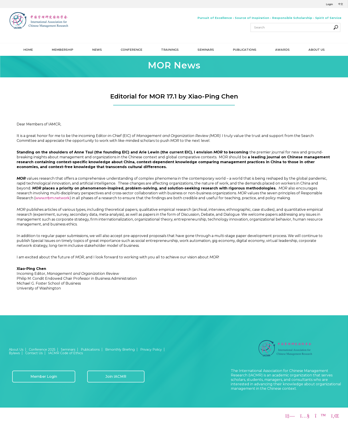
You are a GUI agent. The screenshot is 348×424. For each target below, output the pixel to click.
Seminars (68, 350)
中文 (340, 4)
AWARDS (282, 49)
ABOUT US (316, 49)
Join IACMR (115, 376)
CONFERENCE (131, 49)
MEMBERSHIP (62, 49)
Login (329, 4)
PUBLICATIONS (244, 49)
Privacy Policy (151, 350)
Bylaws (14, 353)
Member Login (43, 376)
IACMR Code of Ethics (65, 353)
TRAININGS (170, 49)
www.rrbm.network (52, 198)
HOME (28, 49)
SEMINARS (206, 49)
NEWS (97, 49)
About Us (16, 350)
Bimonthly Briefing (120, 350)
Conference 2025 (42, 350)
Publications (90, 350)
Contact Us (34, 353)
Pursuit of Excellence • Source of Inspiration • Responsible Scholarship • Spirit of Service (269, 18)
